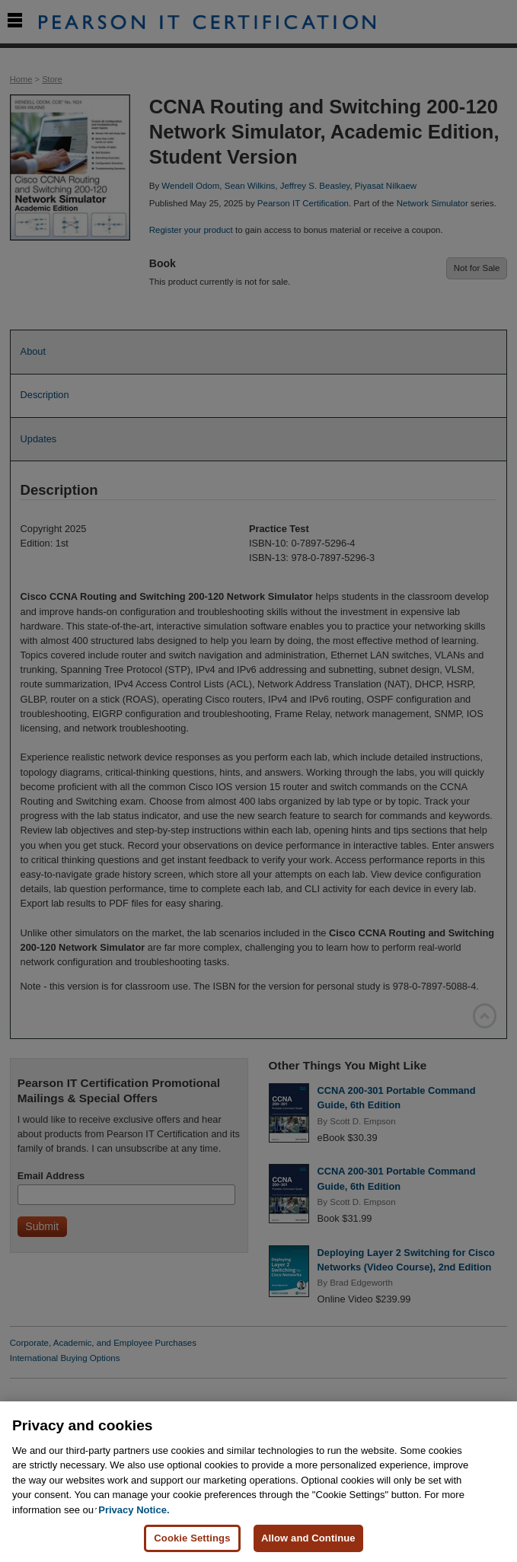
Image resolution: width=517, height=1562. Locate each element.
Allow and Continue (308, 1538)
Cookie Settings (192, 1538)
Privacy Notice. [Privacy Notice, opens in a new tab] (133, 1510)
